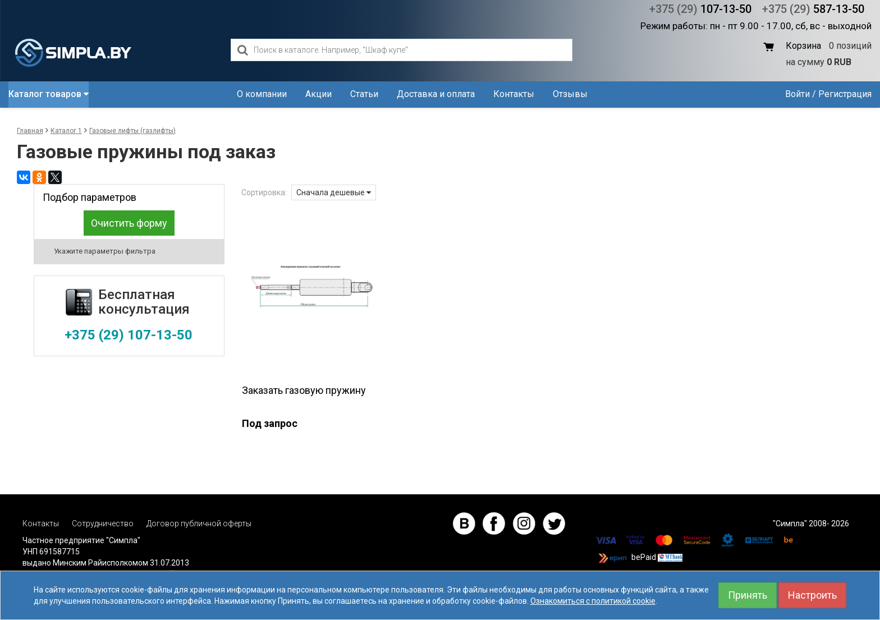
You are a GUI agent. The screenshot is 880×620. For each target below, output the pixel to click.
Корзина (803, 45)
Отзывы (570, 94)
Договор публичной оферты (198, 523)
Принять (747, 595)
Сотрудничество (103, 523)
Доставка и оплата (436, 94)
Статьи (364, 94)
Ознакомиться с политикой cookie (593, 600)
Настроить (812, 595)
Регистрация (845, 94)
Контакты (513, 94)
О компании (262, 94)
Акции (318, 94)
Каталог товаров (48, 94)
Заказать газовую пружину (304, 390)
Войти (797, 94)
